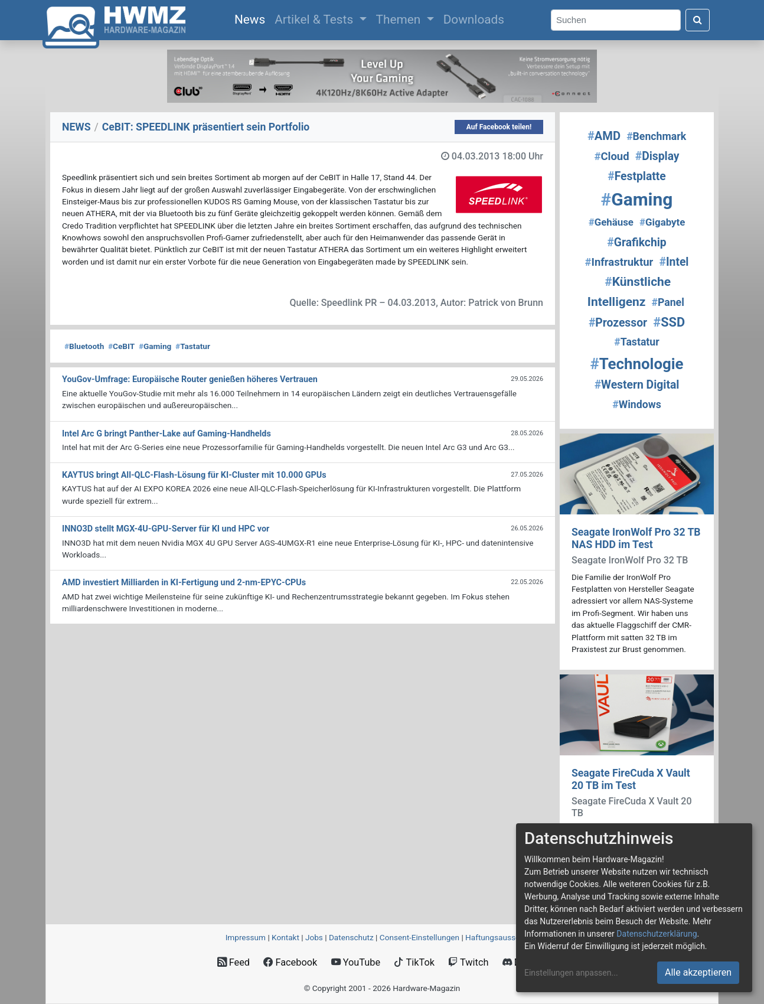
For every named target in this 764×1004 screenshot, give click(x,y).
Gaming (155, 346)
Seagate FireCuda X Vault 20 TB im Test (631, 779)
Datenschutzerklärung (656, 933)
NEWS (76, 127)
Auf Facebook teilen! (499, 127)
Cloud (611, 156)
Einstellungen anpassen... (571, 972)
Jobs (314, 937)
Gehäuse (611, 222)
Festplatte (636, 176)
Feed (233, 962)
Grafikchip (636, 242)
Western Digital (637, 385)
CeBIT (121, 346)
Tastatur (192, 346)
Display (657, 156)
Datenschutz (351, 937)
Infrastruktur (619, 262)
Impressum (246, 937)
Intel (673, 262)
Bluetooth (84, 346)
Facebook (290, 962)
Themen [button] (400, 19)
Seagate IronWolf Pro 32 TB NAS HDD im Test (636, 538)
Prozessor (618, 323)
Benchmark (656, 136)
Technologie (636, 364)
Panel (667, 302)
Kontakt (285, 937)
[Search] (616, 20)
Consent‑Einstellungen (419, 937)
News (252, 18)
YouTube (355, 962)
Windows (636, 404)
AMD (604, 136)
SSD (669, 322)
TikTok (414, 962)
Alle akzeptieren (698, 972)
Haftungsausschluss (501, 937)
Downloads (473, 19)
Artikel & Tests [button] (315, 19)
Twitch (468, 962)
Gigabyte (662, 222)
